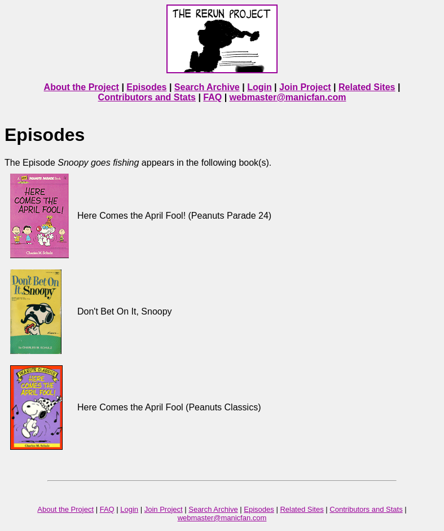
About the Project (81, 87)
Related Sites (367, 87)
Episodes (146, 87)
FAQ (212, 97)
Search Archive (207, 87)
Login (259, 87)
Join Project (305, 87)
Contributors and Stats (147, 97)
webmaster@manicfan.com (288, 97)
